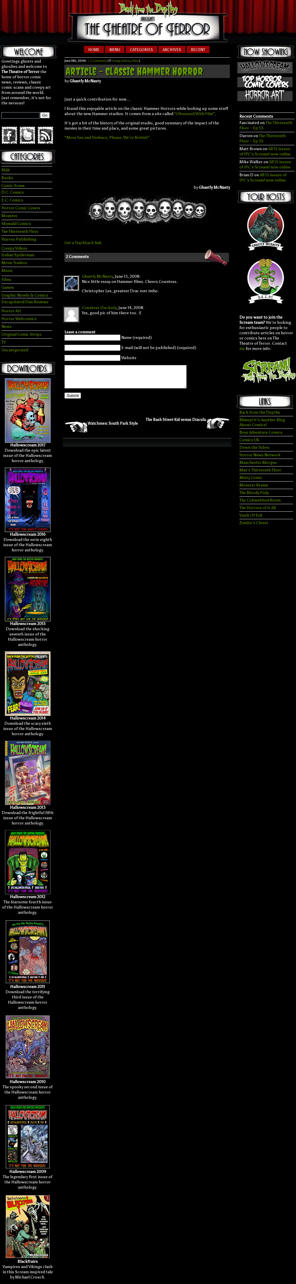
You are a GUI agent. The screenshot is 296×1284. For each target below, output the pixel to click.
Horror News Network (260, 455)
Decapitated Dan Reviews (24, 301)
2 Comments (98, 61)
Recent (198, 50)
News (6, 326)
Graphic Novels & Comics (24, 295)
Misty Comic (250, 477)
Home (94, 50)
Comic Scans (13, 185)
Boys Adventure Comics (260, 432)
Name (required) (136, 337)
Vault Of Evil (250, 515)
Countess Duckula (99, 307)
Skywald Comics (16, 223)
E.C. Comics (12, 200)
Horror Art (11, 310)
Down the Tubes (254, 447)
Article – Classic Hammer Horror (134, 71)
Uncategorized (14, 350)
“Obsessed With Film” (194, 113)
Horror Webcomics (19, 318)
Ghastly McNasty (97, 276)
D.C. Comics (12, 192)
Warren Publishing (18, 239)
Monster (9, 215)
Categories (141, 50)
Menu (114, 50)
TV (3, 342)
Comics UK (249, 439)
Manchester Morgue (258, 462)
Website (128, 357)
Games (7, 287)
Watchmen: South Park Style (113, 428)
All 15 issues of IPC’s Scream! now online (264, 151)
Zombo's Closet (253, 522)
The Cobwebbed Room (260, 500)
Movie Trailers (14, 262)
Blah (5, 170)
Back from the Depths (259, 412)
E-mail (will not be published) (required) (158, 347)
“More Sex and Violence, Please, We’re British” (106, 137)
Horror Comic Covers (20, 208)
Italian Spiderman (17, 255)
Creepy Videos (14, 248)
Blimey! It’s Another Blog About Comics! (262, 422)
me (242, 348)
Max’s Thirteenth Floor (260, 470)
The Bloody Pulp (254, 492)
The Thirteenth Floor (20, 231)
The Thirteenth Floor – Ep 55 (262, 138)
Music (7, 270)
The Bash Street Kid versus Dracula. (176, 424)
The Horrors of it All (257, 507)
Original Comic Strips (21, 334)
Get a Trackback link (83, 242)
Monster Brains (253, 485)
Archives (172, 50)
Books (7, 177)
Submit (73, 400)
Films (6, 279)
